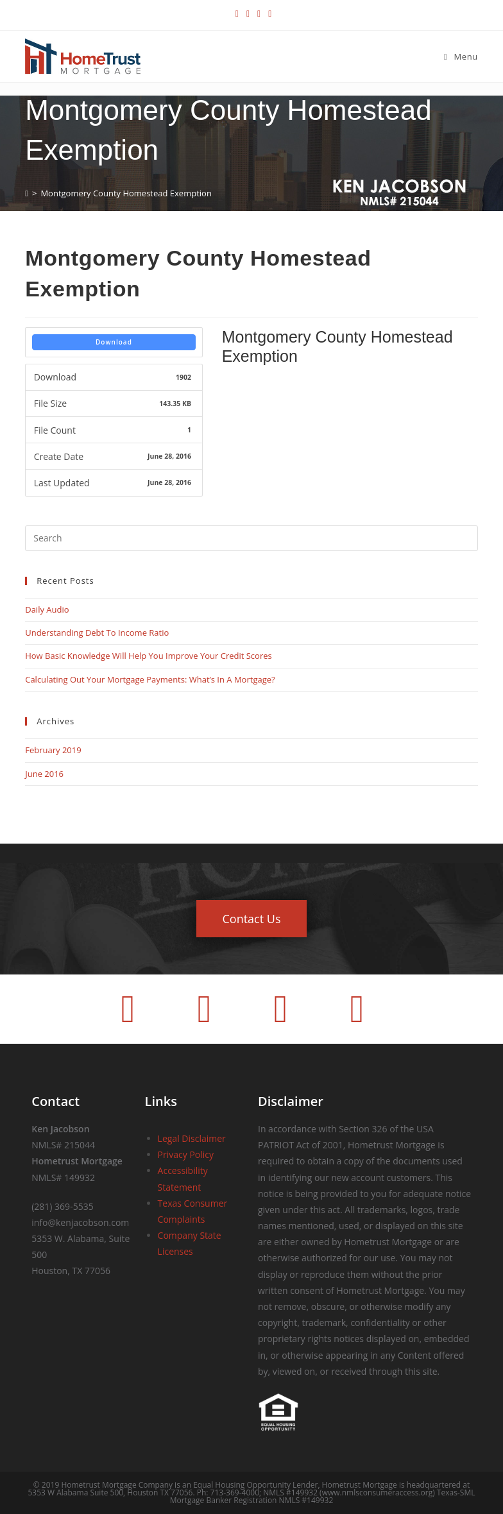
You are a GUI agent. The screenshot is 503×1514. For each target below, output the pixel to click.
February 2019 (53, 750)
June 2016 (44, 773)
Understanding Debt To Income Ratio (97, 632)
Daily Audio (47, 609)
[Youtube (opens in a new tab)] (267, 13)
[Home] (26, 193)
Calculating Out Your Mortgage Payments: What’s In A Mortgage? (150, 679)
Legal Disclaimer (192, 1138)
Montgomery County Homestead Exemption (125, 193)
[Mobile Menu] (461, 56)
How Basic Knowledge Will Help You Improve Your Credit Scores (148, 655)
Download (114, 341)
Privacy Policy (186, 1154)
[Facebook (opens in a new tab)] (248, 13)
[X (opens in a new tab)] (237, 13)
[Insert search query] (251, 538)
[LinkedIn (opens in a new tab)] (258, 13)
